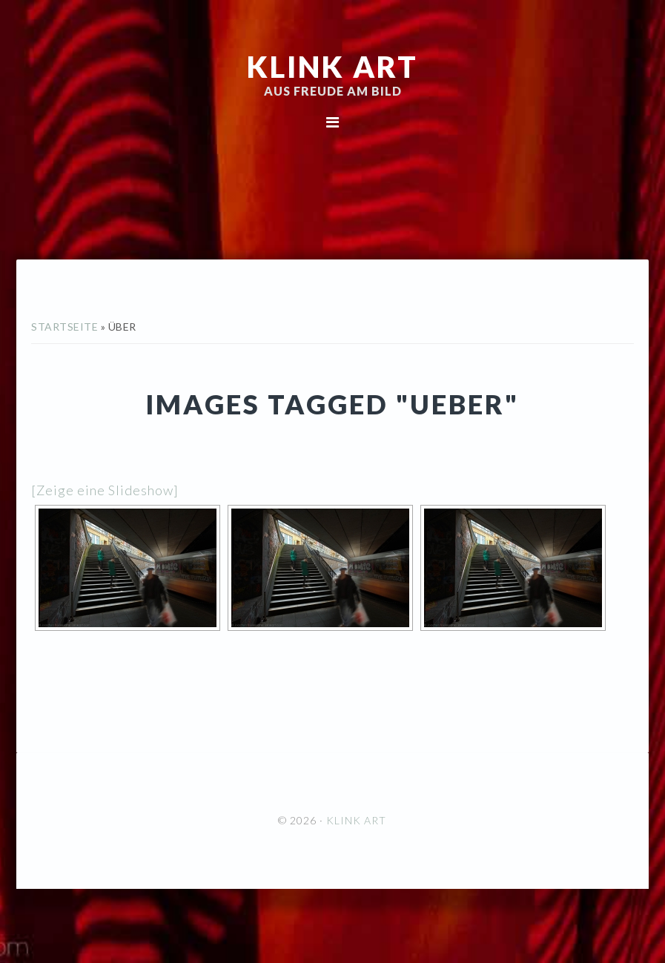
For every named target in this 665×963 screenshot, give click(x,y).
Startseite (64, 326)
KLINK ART (332, 67)
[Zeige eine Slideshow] (105, 490)
